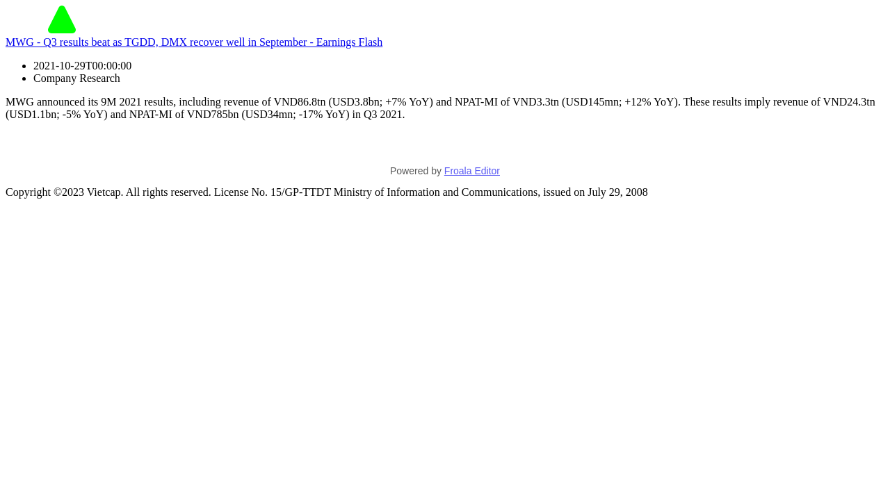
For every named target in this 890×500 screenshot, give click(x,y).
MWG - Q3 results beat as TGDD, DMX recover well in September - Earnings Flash (194, 42)
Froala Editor (472, 170)
